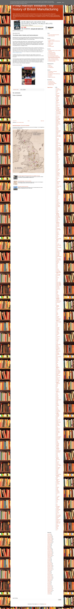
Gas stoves (57, 254)
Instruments (58, 308)
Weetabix (57, 517)
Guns (57, 278)
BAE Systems (58, 118)
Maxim (57, 357)
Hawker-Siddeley (58, 284)
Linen (57, 337)
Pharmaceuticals (58, 399)
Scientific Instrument (57, 448)
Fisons (57, 241)
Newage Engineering (58, 383)
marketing (57, 353)
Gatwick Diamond (58, 256)
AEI (56, 92)
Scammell (57, 443)
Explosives (57, 234)
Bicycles (57, 128)
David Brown (58, 205)
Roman (57, 433)
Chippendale (58, 173)
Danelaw (57, 204)
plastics (57, 403)
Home (28, 120)
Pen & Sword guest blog (51, 54)
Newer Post (14, 120)
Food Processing (58, 247)
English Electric (58, 229)
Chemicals (57, 170)
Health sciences (58, 285)
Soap (57, 466)
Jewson (57, 317)
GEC (57, 257)
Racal (57, 417)
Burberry (57, 151)
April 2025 (49, 547)
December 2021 (50, 588)
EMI (56, 227)
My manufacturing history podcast (53, 55)
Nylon (57, 386)
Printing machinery (57, 414)
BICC (57, 126)
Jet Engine (57, 316)
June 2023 (49, 572)
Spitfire (57, 473)
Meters (57, 362)
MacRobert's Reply (51, 84)
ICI (56, 303)
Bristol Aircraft (58, 143)
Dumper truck (58, 217)
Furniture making (58, 250)
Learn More (59, 2)
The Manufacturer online (52, 53)
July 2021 (49, 592)
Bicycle (57, 127)
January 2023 (50, 575)
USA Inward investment (58, 507)
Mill (56, 363)
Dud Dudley (58, 216)
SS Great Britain (58, 474)
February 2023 (50, 574)
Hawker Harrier (58, 282)
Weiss (57, 518)
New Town (57, 381)
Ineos (57, 307)
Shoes (57, 455)
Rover (57, 435)
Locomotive (58, 338)
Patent (57, 396)
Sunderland (58, 483)
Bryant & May (58, 147)
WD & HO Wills (58, 515)
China (57, 171)
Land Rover (58, 329)
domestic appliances (57, 214)
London (57, 341)
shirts (57, 454)
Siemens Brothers (57, 458)
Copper (57, 196)
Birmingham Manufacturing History (23, 186)
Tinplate (57, 497)
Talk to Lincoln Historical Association (53, 34)
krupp (57, 325)
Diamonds (57, 211)
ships (57, 453)
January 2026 (50, 537)
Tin (56, 495)
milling (57, 364)
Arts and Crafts (58, 111)
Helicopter (57, 286)
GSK (57, 276)
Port (56, 406)
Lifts (56, 335)
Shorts (57, 456)
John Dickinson (58, 318)
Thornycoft (57, 491)
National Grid (58, 377)
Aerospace (57, 93)
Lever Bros (57, 333)
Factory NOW (50, 66)
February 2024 (50, 563)
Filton (57, 237)
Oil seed (57, 388)
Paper (57, 394)
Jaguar (57, 313)
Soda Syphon (58, 467)
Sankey (57, 442)
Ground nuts (58, 275)
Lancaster (57, 328)
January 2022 (50, 587)
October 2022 (50, 579)
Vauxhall (57, 508)
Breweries (57, 139)
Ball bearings (58, 121)
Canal (57, 155)
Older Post (42, 120)
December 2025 (50, 538)
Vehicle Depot (58, 509)
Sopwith (57, 469)
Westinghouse (58, 519)
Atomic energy (58, 112)
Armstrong (57, 108)
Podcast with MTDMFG (51, 52)
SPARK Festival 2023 (51, 35)
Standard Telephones (58, 476)
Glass (57, 265)
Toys (57, 500)
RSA (57, 440)
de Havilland (58, 206)
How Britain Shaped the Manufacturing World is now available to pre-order (29, 175)
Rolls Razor (58, 431)
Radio (57, 418)
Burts (57, 152)
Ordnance (49, 45)
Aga (56, 94)
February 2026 (50, 536)
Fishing (57, 240)
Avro (56, 114)
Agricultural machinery (57, 96)
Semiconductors (58, 450)
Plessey (57, 404)
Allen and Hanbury (57, 100)
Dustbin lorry (58, 219)
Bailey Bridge (58, 119)
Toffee (57, 498)
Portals (57, 407)
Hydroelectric (58, 302)
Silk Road (57, 461)
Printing (57, 412)
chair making (58, 169)
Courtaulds (57, 199)
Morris (57, 368)
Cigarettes (57, 178)
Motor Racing (58, 372)
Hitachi (57, 292)
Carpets (57, 161)
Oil (56, 387)
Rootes (57, 434)
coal (56, 180)
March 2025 (49, 548)
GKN (57, 264)
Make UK (49, 65)
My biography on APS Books (52, 71)
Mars (57, 355)
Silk (56, 460)
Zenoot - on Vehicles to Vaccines (53, 58)
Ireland (57, 309)
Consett (57, 195)
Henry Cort (57, 287)
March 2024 (49, 562)
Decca (57, 207)
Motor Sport (58, 373)
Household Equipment (57, 298)
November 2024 (50, 553)
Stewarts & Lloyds (57, 480)
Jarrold (57, 314)
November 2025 (50, 539)
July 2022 (49, 581)
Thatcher (57, 490)
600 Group (57, 88)
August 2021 (49, 591)
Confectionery (58, 194)
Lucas (57, 343)
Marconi (57, 352)
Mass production (58, 356)
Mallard (57, 345)
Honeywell (57, 295)
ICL (56, 304)
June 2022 (49, 582)
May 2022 (49, 583)
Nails (57, 376)
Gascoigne (57, 255)
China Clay (57, 172)
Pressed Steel (58, 411)
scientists (57, 449)
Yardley (57, 528)
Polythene (57, 405)
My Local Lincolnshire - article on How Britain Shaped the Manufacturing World (54, 57)
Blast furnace (58, 131)
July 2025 (49, 544)
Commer (57, 189)
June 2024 (49, 558)
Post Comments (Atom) (20, 122)
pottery (57, 408)
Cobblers (57, 182)
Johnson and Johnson (58, 320)
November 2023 (50, 566)
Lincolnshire (58, 336)
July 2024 (49, 557)
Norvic (57, 385)
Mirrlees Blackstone (57, 367)
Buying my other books (51, 77)
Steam (57, 477)
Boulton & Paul (58, 135)
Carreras (57, 162)
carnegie (57, 160)
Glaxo (57, 266)
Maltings (57, 346)
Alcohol (57, 98)
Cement (57, 165)
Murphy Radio (58, 375)
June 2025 (49, 545)
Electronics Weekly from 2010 (17, 52)
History (57, 291)
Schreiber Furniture (57, 445)
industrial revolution (57, 306)
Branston (57, 138)
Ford (57, 248)
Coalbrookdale (58, 181)
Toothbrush (57, 499)
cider (57, 177)
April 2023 (49, 573)
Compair (57, 190)
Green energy (58, 274)
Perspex (57, 398)
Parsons (57, 395)
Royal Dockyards (58, 436)
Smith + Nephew (58, 465)
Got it (63, 2)
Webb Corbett (58, 516)
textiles (57, 489)
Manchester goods (58, 349)
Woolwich (57, 525)
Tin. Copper (58, 496)
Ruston (57, 441)
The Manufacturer (51, 67)
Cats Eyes (57, 164)
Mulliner (57, 374)
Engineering (58, 228)
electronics (57, 225)
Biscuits (57, 129)
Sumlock (57, 482)
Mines (57, 365)
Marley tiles (58, 354)
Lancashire (57, 327)
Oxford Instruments (58, 391)
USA (57, 505)
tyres (57, 504)
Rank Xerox (58, 425)
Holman (57, 294)
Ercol (57, 230)
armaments (57, 107)
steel (57, 478)
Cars (57, 163)
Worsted (57, 526)
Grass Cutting (58, 271)
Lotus (57, 342)
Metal (57, 361)
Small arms (57, 464)
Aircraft (57, 97)
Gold (57, 267)
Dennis (57, 208)
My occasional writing (51, 82)
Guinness (57, 277)
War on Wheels (50, 44)
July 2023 (49, 571)
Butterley (57, 154)
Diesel (57, 212)
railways (57, 423)
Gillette (57, 263)
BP (56, 137)
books (57, 134)
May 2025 (49, 546)
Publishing (57, 415)
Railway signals (58, 422)
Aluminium (57, 102)
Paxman (57, 397)
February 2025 (50, 549)
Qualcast (57, 416)
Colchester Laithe (58, 186)
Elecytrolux (57, 226)
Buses (57, 153)
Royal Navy (58, 439)
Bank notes (57, 122)
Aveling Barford (58, 113)
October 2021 (50, 589)
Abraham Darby (58, 89)
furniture (57, 249)
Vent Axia (57, 510)
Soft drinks (57, 468)
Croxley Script (58, 203)
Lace (57, 326)
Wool (57, 524)
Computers (57, 191)
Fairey (57, 235)
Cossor (57, 197)
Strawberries (58, 481)
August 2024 (49, 556)
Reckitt (57, 427)
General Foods (58, 258)
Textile (57, 488)
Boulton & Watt (58, 136)
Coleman (57, 187)
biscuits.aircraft (58, 130)
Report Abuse (50, 87)
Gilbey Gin (57, 262)
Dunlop (57, 218)
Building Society (58, 148)
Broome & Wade (58, 145)
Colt (56, 188)
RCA (57, 426)
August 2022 (49, 580)
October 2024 (50, 554)
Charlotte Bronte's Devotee (52, 83)
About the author (50, 72)
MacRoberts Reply (51, 46)
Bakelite (57, 120)
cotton (57, 198)
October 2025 (50, 540)
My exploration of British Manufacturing (54, 73)
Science (57, 446)
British (57, 144)
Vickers (57, 511)
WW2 (57, 527)
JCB (56, 315)
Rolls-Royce (58, 432)
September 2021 (50, 590)
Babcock (57, 117)
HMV (57, 293)
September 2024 (50, 555)
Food (57, 246)
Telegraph (57, 487)
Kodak (57, 324)
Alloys (57, 101)
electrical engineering (58, 222)
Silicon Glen (58, 459)
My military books (50, 81)
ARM (57, 106)
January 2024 (50, 564)
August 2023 (49, 570)
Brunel (57, 146)
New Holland (58, 380)
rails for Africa (58, 419)
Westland (57, 520)
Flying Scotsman (58, 245)
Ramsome (57, 424)
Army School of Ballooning (58, 110)
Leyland (57, 334)
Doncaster (57, 215)
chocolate (57, 174)
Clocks (57, 179)
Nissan (57, 384)
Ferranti (57, 236)
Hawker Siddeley (58, 283)
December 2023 (50, 565)
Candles (57, 156)
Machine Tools (58, 344)
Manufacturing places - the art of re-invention (21, 125)
